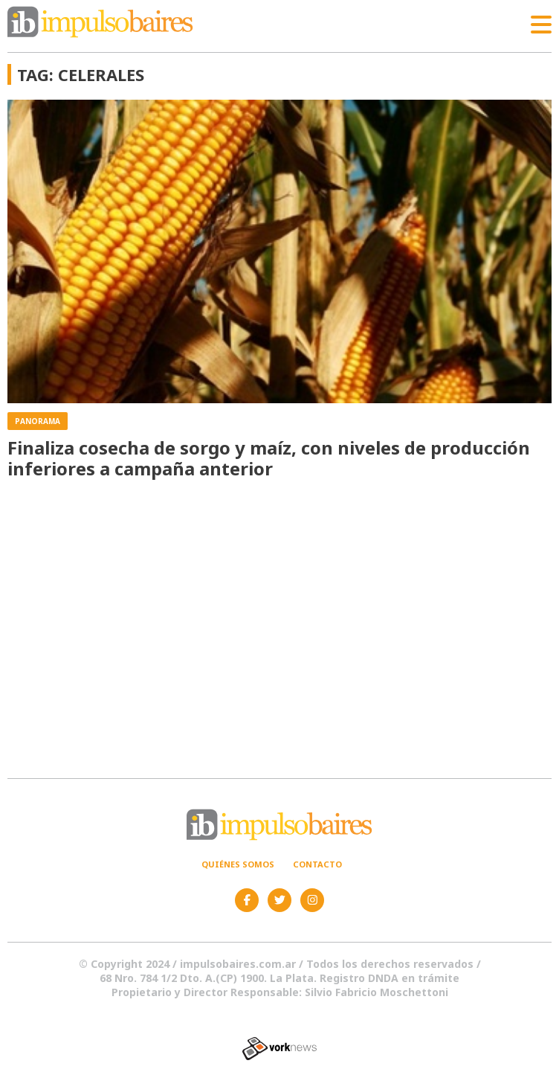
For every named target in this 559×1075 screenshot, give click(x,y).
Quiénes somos (237, 864)
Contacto (317, 864)
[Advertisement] (279, 628)
